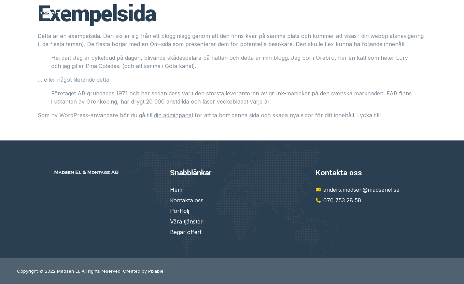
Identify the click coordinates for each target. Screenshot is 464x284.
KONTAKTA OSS (374, 13)
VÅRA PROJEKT (427, 13)
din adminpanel (173, 115)
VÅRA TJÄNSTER (319, 13)
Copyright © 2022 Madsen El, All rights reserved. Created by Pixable (90, 271)
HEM (279, 13)
